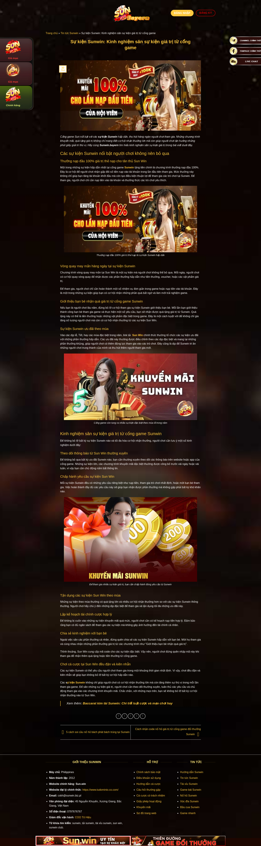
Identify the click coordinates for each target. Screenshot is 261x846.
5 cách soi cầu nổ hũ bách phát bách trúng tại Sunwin (95, 732)
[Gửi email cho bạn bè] (130, 716)
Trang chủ (52, 33)
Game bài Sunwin (190, 789)
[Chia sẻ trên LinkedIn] (142, 716)
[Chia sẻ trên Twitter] (124, 716)
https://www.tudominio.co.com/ (100, 789)
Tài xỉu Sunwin (189, 784)
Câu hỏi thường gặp (148, 789)
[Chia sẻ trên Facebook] (118, 716)
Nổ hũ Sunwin (188, 795)
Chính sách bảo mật (148, 772)
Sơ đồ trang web (146, 813)
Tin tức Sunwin (69, 33)
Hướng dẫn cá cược (148, 784)
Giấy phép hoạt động (148, 801)
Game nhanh (188, 813)
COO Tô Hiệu (83, 817)
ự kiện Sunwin (76, 682)
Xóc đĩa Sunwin (189, 801)
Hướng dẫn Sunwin (191, 772)
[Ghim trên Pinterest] (136, 716)
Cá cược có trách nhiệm (150, 795)
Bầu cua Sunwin (189, 807)
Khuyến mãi (143, 807)
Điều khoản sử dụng (148, 778)
